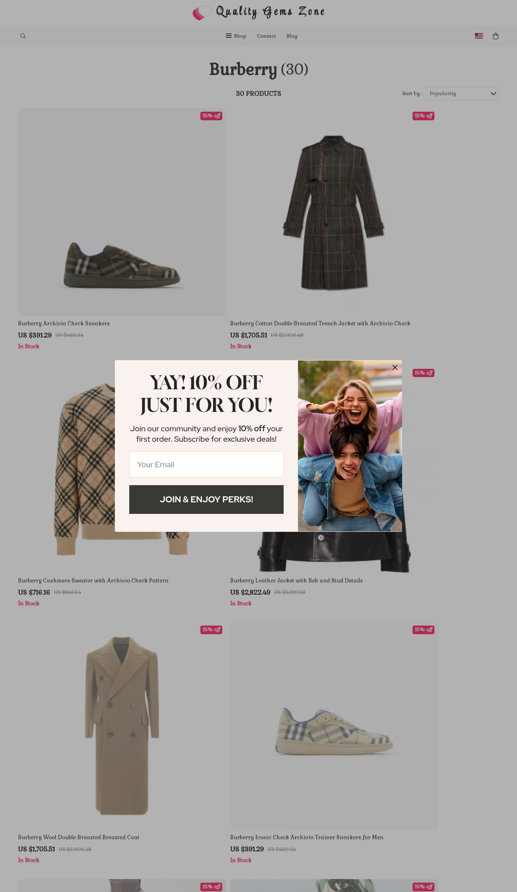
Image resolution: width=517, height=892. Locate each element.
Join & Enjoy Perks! (206, 499)
